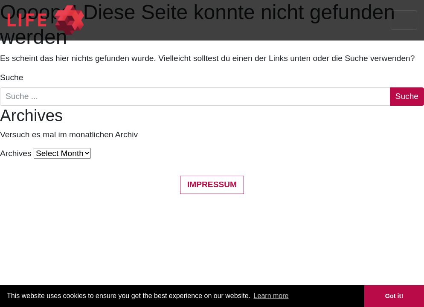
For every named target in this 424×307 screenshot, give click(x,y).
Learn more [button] (271, 295)
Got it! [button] (394, 296)
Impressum (212, 184)
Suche (11, 77)
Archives (16, 153)
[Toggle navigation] (404, 20)
